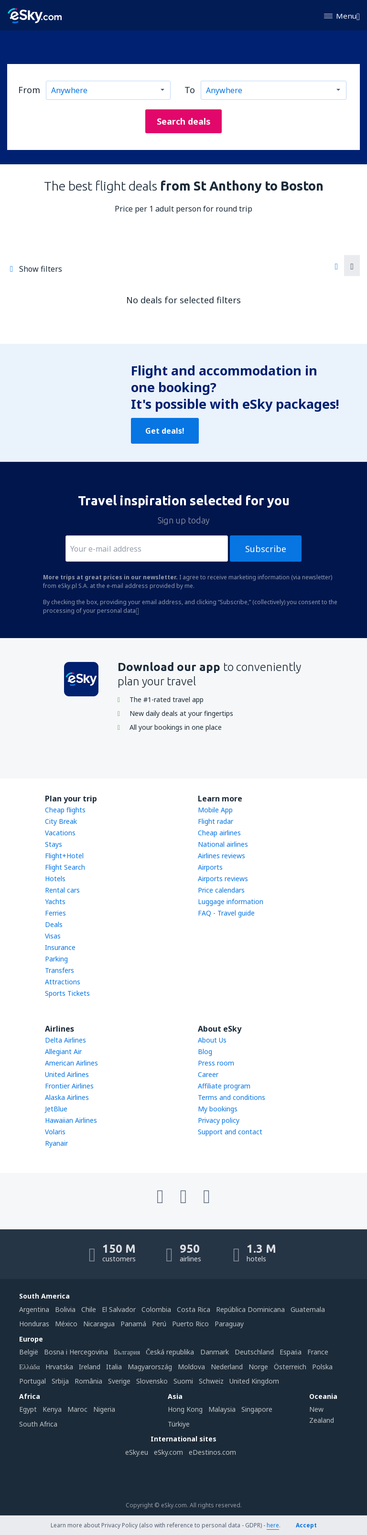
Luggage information (230, 901)
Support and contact (230, 1131)
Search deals (184, 121)
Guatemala (308, 1309)
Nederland (227, 1366)
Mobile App (215, 809)
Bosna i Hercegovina (76, 1351)
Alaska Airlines (67, 1097)
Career (208, 1074)
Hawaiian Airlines (71, 1120)
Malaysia (222, 1409)
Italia (114, 1366)
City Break (61, 821)
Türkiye (179, 1423)
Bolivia (65, 1309)
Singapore (256, 1409)
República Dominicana (250, 1309)
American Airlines (71, 1062)
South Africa (38, 1423)
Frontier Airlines (69, 1085)
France (317, 1351)
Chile (88, 1309)
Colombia (156, 1309)
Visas (53, 935)
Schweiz (211, 1381)
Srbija (60, 1381)
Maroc (77, 1409)
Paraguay (229, 1323)
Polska (322, 1366)
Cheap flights (65, 809)
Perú (159, 1323)
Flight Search (65, 867)
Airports (210, 867)
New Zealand (321, 1414)
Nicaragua (99, 1323)
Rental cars (62, 890)
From (29, 90)
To (189, 90)
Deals (54, 924)
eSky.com (168, 1452)
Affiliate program (224, 1085)
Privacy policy (218, 1120)
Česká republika (170, 1351)
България (127, 1351)
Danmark (214, 1351)
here (273, 1525)
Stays (53, 844)
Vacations (60, 832)
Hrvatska (59, 1366)
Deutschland (254, 1351)
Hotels (55, 878)
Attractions (62, 981)
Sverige (119, 1381)
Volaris (55, 1131)
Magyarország (150, 1366)
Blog (205, 1051)
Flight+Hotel (64, 855)
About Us (212, 1040)
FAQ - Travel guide (226, 912)
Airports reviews (223, 878)
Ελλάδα (29, 1366)
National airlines (223, 844)
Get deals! (164, 431)
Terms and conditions (231, 1097)
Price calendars (221, 890)
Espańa (291, 1351)
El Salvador (119, 1309)
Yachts (55, 901)
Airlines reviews (221, 855)
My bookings (217, 1108)
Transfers (59, 970)
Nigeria (104, 1409)
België (28, 1351)
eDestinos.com (212, 1452)
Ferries (55, 912)
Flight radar (215, 821)
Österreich (290, 1366)
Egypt (28, 1409)
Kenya (52, 1409)
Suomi (183, 1381)
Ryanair (56, 1143)
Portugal (32, 1381)
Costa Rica (193, 1309)
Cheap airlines (219, 832)
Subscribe (265, 548)
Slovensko (152, 1381)
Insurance (60, 947)
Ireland (89, 1366)
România (88, 1381)
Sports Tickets (67, 993)
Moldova (191, 1366)
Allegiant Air (63, 1051)
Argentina (34, 1309)
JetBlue (56, 1108)
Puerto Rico (190, 1323)
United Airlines (67, 1074)
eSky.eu (136, 1452)
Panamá (133, 1323)
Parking (56, 958)
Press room (216, 1062)
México (66, 1323)
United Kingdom (254, 1381)
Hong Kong (185, 1409)
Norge (258, 1366)
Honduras (34, 1323)
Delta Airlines (65, 1040)
